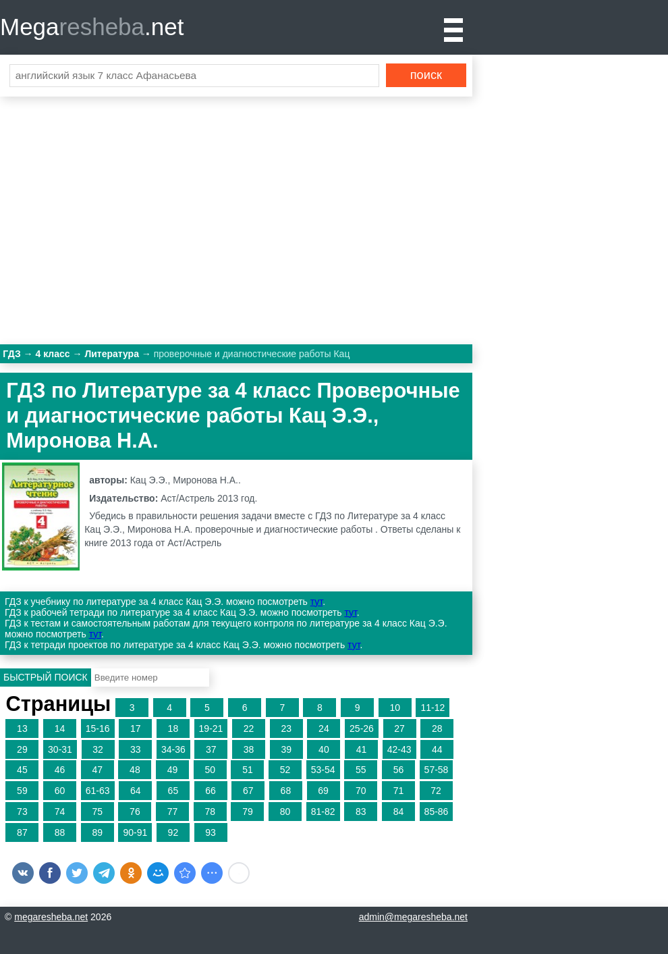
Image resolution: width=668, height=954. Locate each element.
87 (22, 832)
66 (210, 790)
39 (286, 749)
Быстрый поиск (45, 677)
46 (60, 769)
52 (285, 769)
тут (316, 601)
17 (135, 728)
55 (361, 769)
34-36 (173, 749)
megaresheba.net (51, 916)
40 (323, 749)
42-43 (399, 749)
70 (361, 790)
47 (97, 769)
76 (135, 811)
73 (22, 811)
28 (437, 728)
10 (395, 707)
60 (60, 790)
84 (398, 811)
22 (249, 728)
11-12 (432, 707)
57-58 (436, 769)
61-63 (98, 790)
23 (286, 728)
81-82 (323, 811)
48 (135, 769)
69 (323, 790)
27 (399, 728)
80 (285, 811)
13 (22, 728)
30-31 (60, 749)
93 (210, 832)
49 (172, 769)
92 (173, 832)
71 (398, 790)
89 (97, 832)
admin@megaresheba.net (413, 916)
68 (286, 790)
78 (209, 811)
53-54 (323, 769)
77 (172, 811)
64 (135, 790)
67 (248, 790)
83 (361, 811)
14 (60, 728)
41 (361, 749)
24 (323, 728)
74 (60, 811)
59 (22, 790)
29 (22, 749)
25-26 (362, 728)
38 (249, 749)
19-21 (211, 728)
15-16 (98, 728)
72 (435, 790)
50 (209, 769)
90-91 (135, 832)
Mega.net (92, 27)
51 (247, 769)
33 (135, 749)
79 (247, 811)
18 (173, 728)
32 (97, 749)
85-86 (436, 811)
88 (60, 832)
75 (97, 811)
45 (22, 769)
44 (437, 749)
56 (398, 769)
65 (173, 790)
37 (211, 749)
